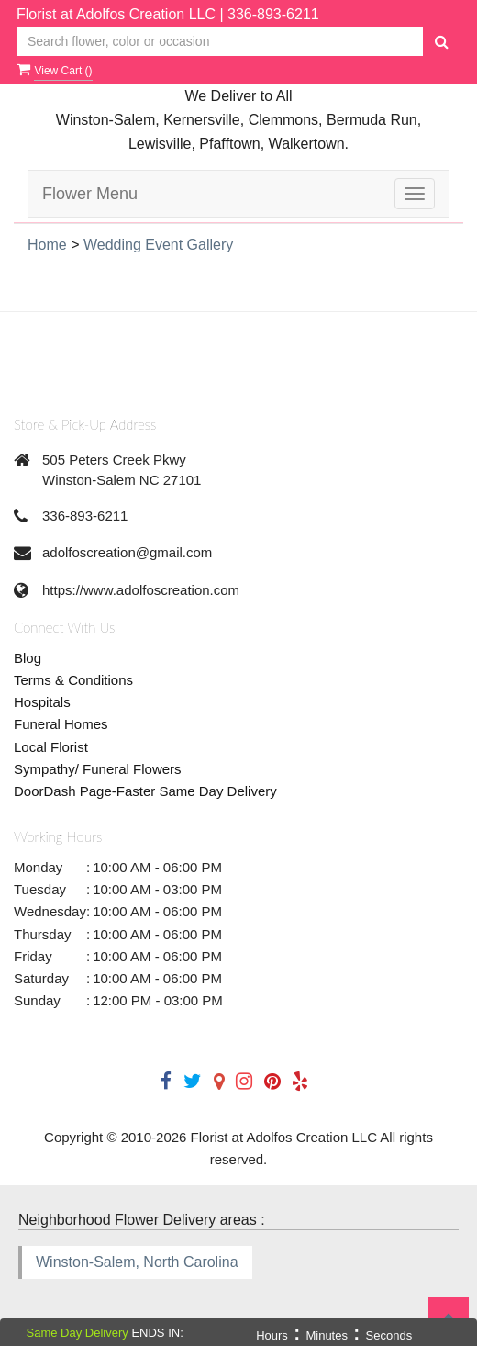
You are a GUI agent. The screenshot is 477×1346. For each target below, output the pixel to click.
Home (47, 244)
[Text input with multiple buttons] (220, 42)
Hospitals (42, 702)
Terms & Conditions (73, 680)
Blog (27, 658)
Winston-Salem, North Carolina (137, 1262)
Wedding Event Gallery (158, 244)
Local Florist (51, 747)
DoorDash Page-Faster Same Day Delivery (145, 791)
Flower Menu (90, 194)
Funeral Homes (61, 724)
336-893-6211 (273, 14)
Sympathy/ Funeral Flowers (98, 769)
